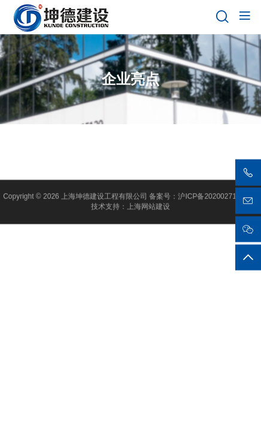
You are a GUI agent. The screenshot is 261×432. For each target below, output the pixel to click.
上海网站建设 (148, 207)
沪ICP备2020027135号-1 (217, 197)
